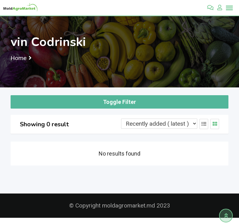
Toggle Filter (119, 102)
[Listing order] (159, 124)
